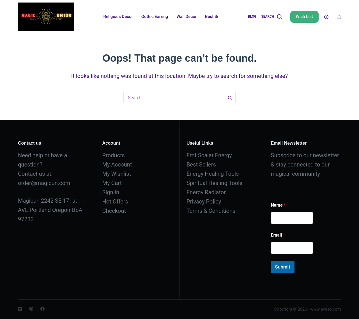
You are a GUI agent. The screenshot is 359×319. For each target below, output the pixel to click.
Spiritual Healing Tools (214, 183)
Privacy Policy (204, 201)
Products (113, 155)
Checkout (114, 210)
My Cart (112, 183)
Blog (252, 17)
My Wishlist (116, 173)
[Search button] (230, 97)
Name (278, 205)
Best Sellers (216, 16)
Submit (282, 267)
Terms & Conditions (211, 210)
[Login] (326, 17)
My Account (117, 164)
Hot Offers (115, 201)
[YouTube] (20, 309)
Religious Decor (118, 16)
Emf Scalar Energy (209, 155)
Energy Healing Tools (213, 173)
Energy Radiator (206, 192)
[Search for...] (173, 97)
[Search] (271, 17)
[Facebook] (42, 309)
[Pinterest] (31, 309)
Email (278, 235)
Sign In (110, 192)
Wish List (304, 16)
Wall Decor (186, 16)
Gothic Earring (154, 16)
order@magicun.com (44, 183)
